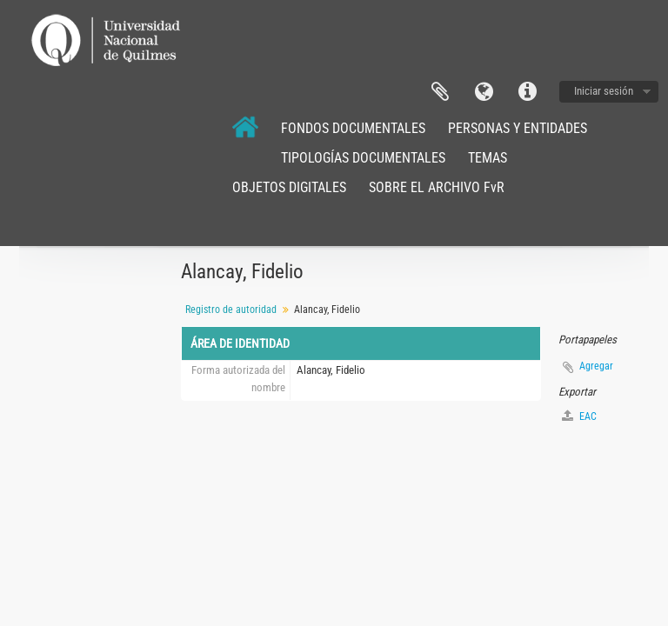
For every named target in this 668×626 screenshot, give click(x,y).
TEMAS (487, 158)
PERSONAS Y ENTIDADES (517, 128)
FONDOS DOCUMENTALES (353, 128)
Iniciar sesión (603, 90)
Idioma (483, 92)
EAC (579, 416)
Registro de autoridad (231, 309)
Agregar (596, 366)
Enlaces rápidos (527, 92)
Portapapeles (440, 92)
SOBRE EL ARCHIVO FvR (436, 187)
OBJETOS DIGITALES (289, 187)
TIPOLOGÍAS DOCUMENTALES (363, 158)
